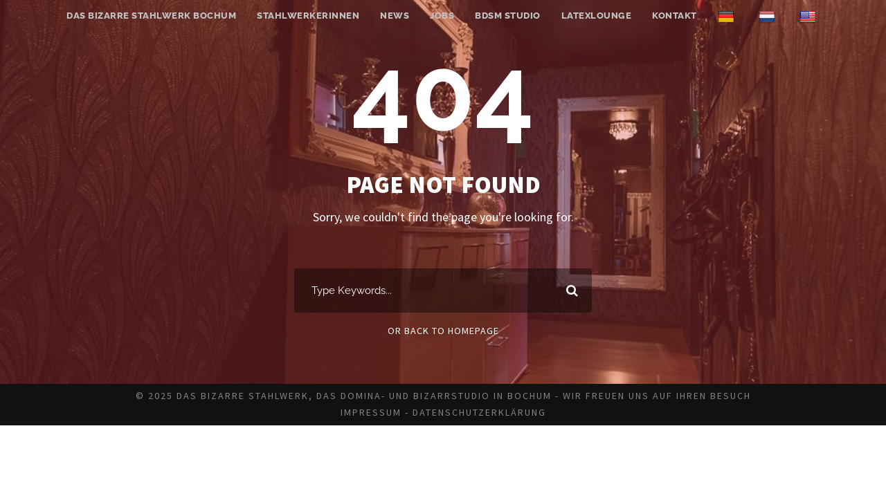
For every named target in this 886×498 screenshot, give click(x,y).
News (394, 15)
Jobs (442, 15)
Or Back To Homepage (443, 330)
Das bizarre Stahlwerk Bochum (151, 15)
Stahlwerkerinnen (308, 15)
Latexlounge (596, 15)
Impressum (371, 412)
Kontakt (674, 15)
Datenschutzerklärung (479, 412)
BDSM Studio (508, 15)
